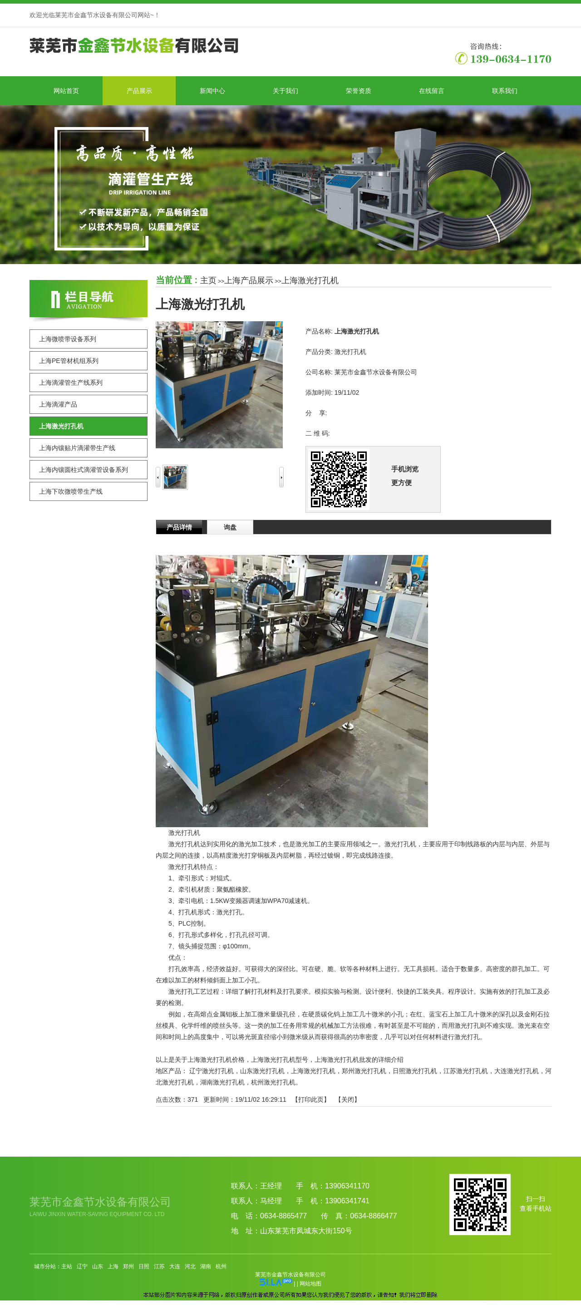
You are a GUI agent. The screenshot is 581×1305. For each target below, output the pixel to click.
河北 (190, 1266)
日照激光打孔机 (415, 1070)
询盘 (230, 527)
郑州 (128, 1266)
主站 (66, 1266)
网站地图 (310, 1283)
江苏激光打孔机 (465, 1070)
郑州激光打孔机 (364, 1070)
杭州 (221, 1266)
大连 (174, 1266)
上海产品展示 (248, 280)
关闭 (347, 1099)
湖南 (205, 1266)
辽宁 (82, 1266)
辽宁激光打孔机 (211, 1070)
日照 (143, 1266)
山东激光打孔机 (262, 1070)
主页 (208, 280)
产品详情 (179, 527)
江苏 (159, 1266)
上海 (113, 1266)
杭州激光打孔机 (273, 1082)
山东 (97, 1266)
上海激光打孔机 (310, 280)
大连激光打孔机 (516, 1070)
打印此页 (311, 1099)
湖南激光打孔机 (222, 1082)
